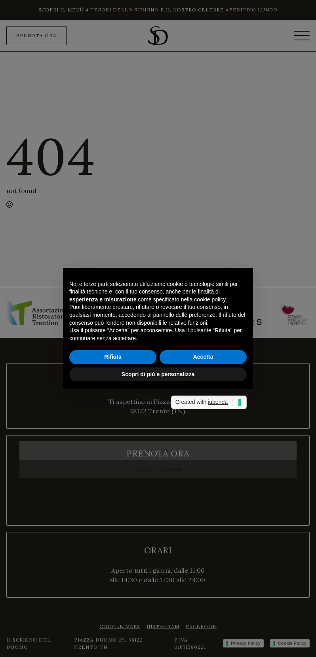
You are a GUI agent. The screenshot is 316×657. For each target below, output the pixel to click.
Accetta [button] (203, 357)
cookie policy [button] (209, 299)
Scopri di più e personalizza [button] (158, 374)
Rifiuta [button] (113, 357)
